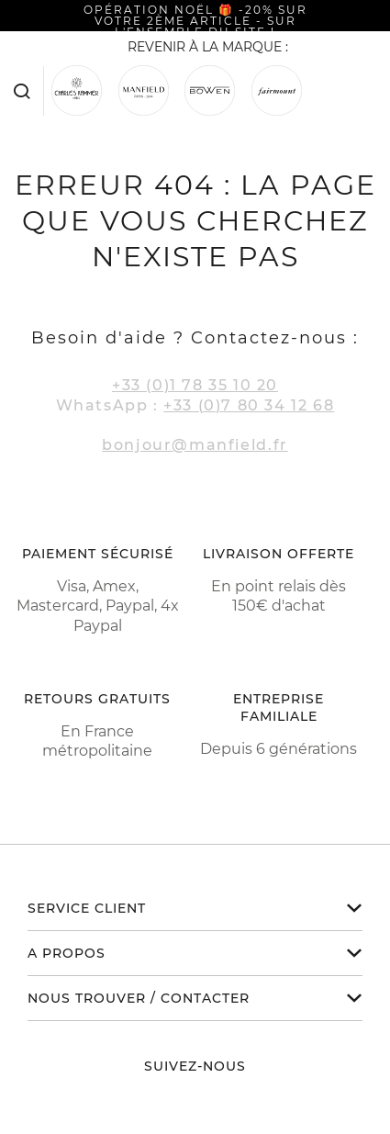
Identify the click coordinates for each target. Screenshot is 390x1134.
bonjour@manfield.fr (194, 445)
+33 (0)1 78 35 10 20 (195, 385)
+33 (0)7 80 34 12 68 (248, 405)
